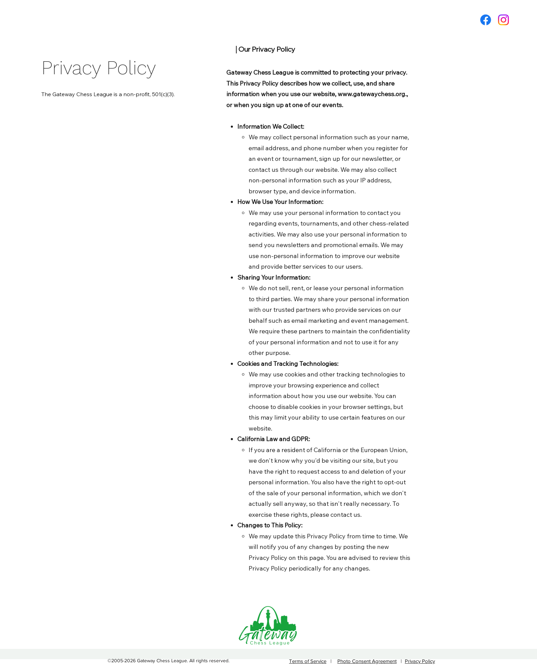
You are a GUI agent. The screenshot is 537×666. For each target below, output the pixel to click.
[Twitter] (503, 20)
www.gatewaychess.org (371, 94)
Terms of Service (307, 661)
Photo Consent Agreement (367, 661)
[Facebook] (485, 20)
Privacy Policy (420, 661)
